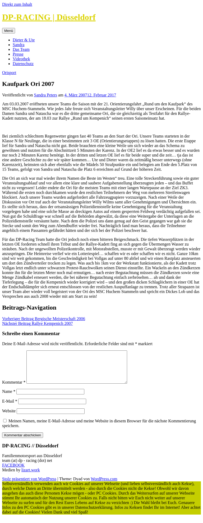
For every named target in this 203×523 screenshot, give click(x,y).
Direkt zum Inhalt (17, 4)
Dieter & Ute (24, 40)
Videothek (21, 59)
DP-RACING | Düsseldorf (49, 17)
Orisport (9, 72)
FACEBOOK (13, 471)
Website (9, 417)
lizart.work (30, 476)
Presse (18, 54)
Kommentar (13, 388)
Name (8, 397)
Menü (8, 31)
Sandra (18, 44)
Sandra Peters (45, 95)
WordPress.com (104, 485)
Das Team (21, 49)
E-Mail (9, 407)
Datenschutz (23, 63)
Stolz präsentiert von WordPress (29, 485)
